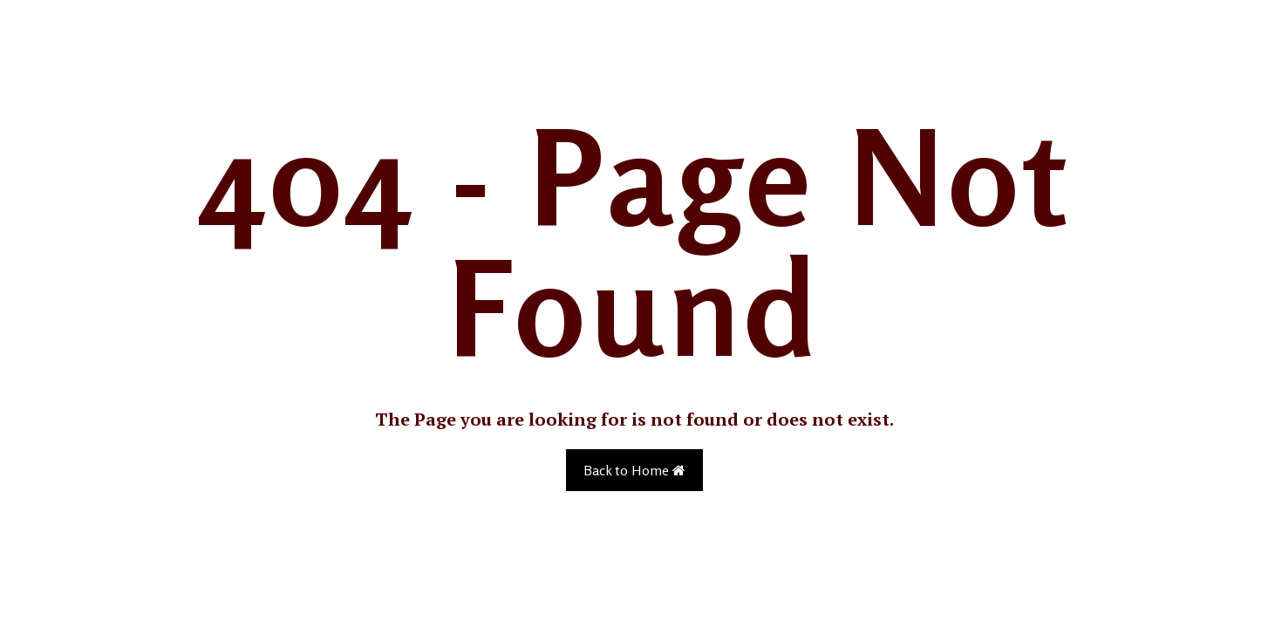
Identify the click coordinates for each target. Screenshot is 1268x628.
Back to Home (634, 470)
